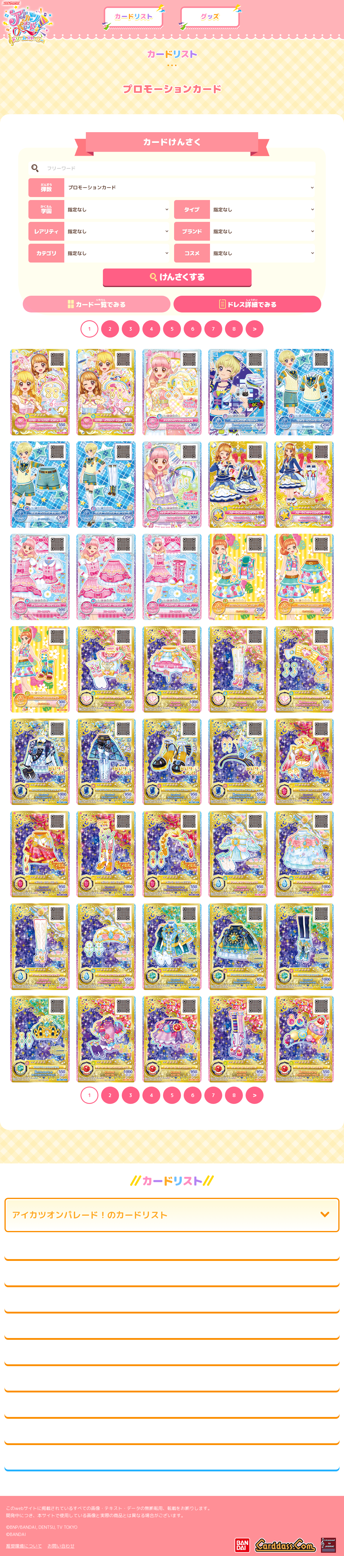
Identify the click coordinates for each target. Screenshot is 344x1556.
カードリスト (133, 17)
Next (255, 329)
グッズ (210, 17)
